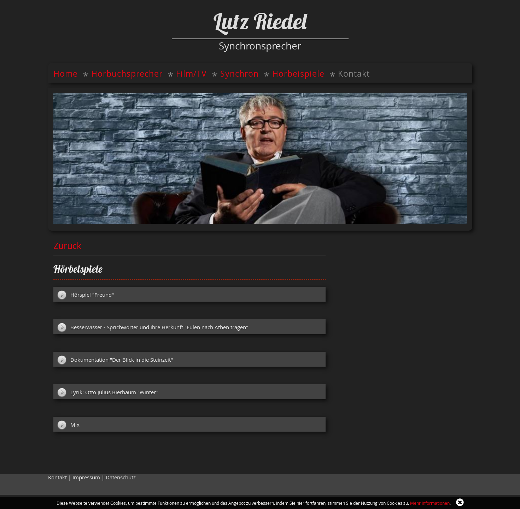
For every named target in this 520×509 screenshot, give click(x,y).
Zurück (67, 245)
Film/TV (191, 73)
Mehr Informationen (430, 503)
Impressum (86, 477)
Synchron (239, 73)
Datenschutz (121, 477)
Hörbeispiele (298, 73)
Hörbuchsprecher (127, 73)
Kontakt (354, 73)
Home (65, 73)
